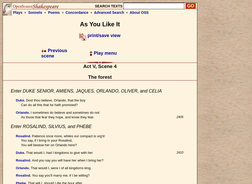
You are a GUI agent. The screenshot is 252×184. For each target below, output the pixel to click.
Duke (20, 100)
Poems (54, 12)
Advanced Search (109, 12)
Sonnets (35, 12)
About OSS (139, 12)
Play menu (103, 53)
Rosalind (23, 136)
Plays (17, 12)
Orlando (22, 112)
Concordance (76, 12)
